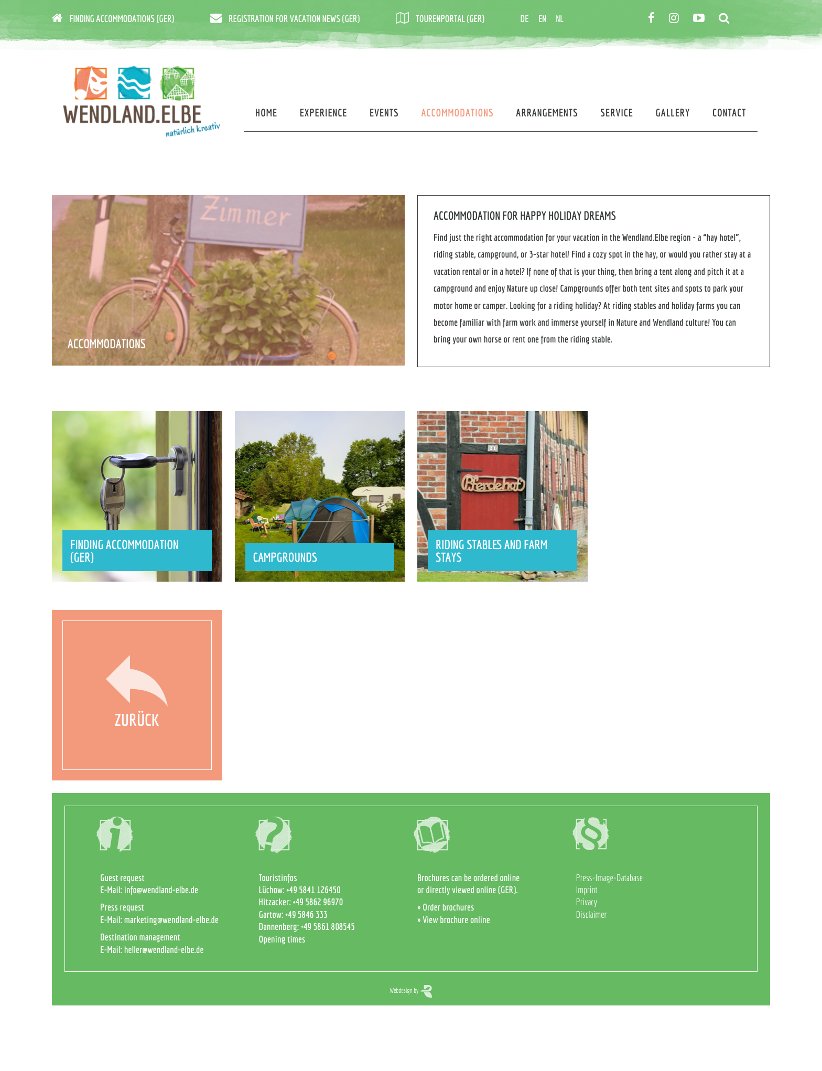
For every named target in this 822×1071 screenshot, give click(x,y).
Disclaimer (591, 914)
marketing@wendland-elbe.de (171, 919)
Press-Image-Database (609, 877)
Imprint (587, 889)
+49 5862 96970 (318, 901)
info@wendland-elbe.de (161, 889)
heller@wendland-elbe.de (164, 949)
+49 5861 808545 (328, 926)
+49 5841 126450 (314, 889)
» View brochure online (453, 919)
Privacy (586, 901)
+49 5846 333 (306, 914)
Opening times (282, 939)
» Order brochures (445, 907)
